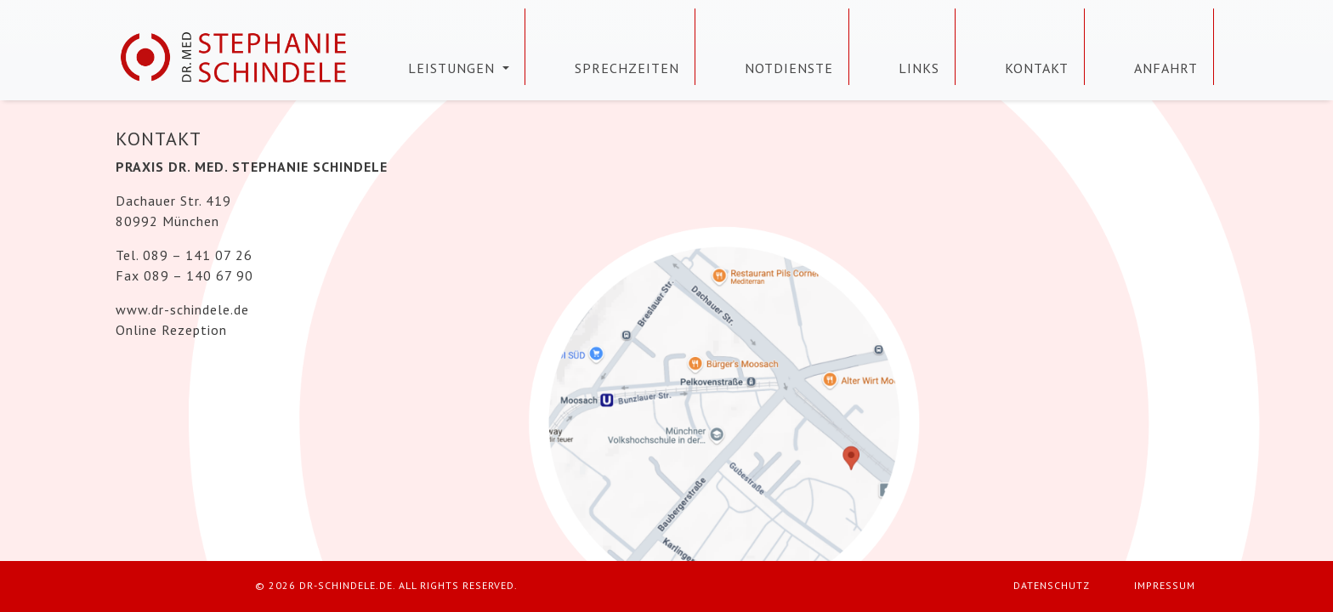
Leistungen (453, 68)
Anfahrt (1166, 68)
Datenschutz (1051, 585)
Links (919, 68)
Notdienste (789, 68)
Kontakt (1037, 68)
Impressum (1164, 585)
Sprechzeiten (627, 68)
